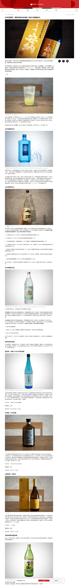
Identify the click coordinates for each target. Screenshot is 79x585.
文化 (37, 10)
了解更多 (56, 580)
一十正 (6, 74)
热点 (47, 10)
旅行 (18, 10)
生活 (56, 10)
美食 (28, 10)
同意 (44, 580)
